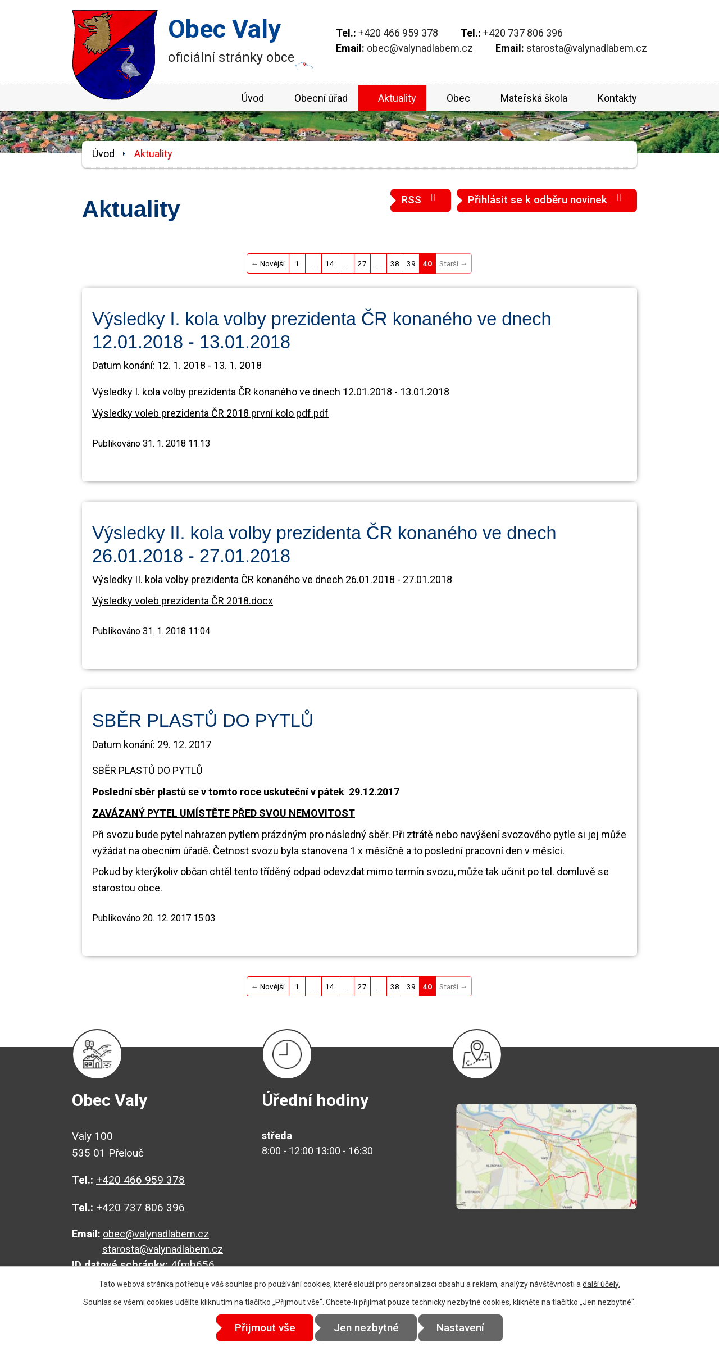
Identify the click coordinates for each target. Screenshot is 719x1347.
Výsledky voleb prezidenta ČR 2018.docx (182, 601)
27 (362, 263)
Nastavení (461, 1327)
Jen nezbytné (366, 1327)
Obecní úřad (321, 98)
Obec (458, 98)
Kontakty (617, 98)
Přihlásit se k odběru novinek (547, 199)
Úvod (253, 98)
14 (329, 263)
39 (411, 263)
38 (394, 263)
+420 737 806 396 (523, 33)
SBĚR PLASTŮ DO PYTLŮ (202, 721)
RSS (421, 199)
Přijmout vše (265, 1327)
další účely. (601, 1284)
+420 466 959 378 (398, 33)
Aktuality (397, 98)
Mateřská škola (533, 98)
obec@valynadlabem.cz (420, 48)
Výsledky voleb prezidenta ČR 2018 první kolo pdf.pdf (210, 413)
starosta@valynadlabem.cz (586, 48)
